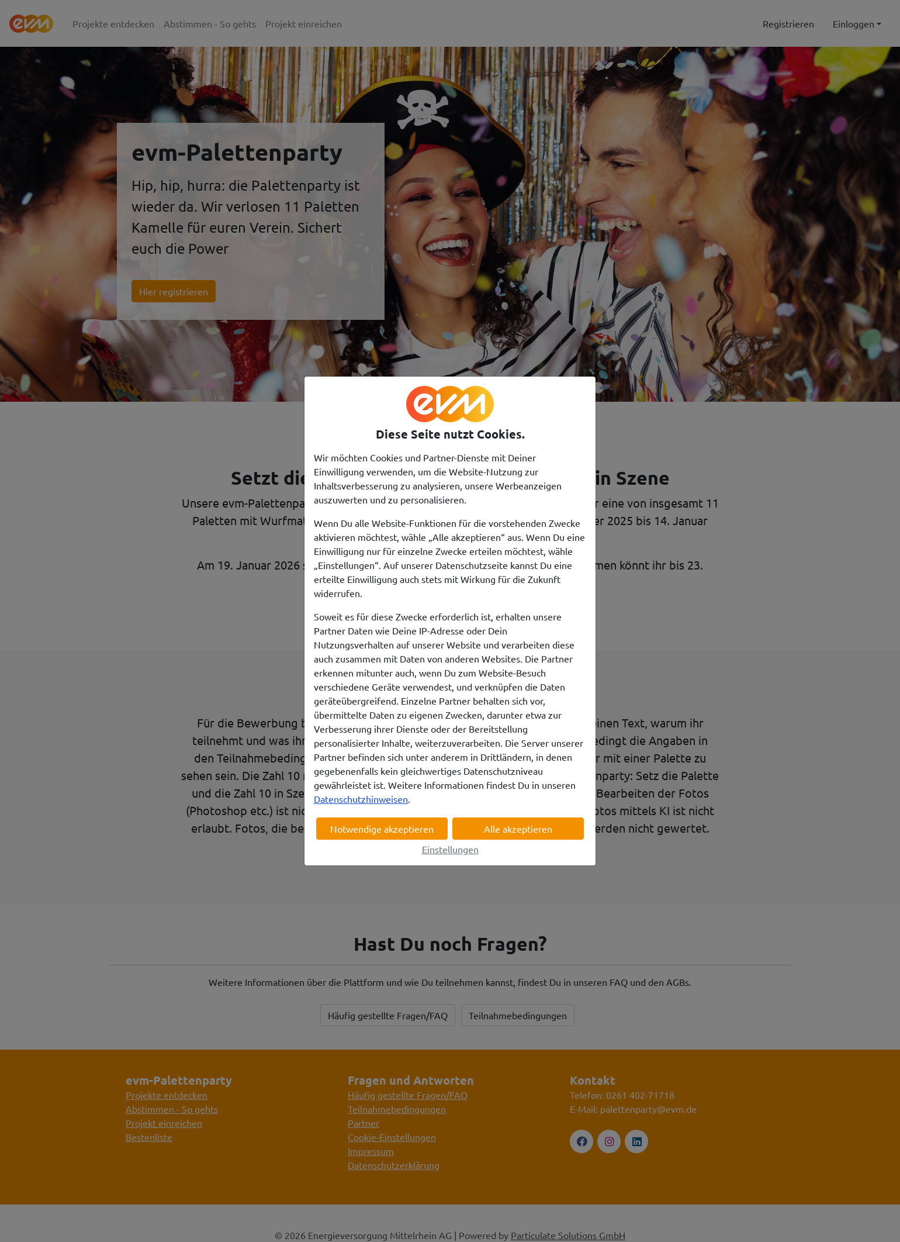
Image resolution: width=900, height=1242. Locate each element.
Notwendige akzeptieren (382, 828)
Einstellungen (450, 849)
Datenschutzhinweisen (361, 799)
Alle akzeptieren (518, 828)
